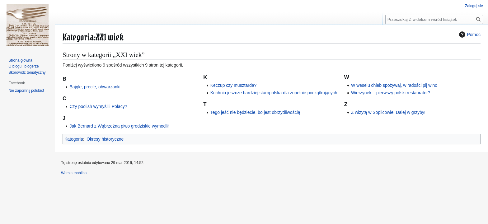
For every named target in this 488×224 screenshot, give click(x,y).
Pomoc (469, 34)
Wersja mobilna (74, 173)
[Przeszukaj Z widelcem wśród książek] (434, 19)
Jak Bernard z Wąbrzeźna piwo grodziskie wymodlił (118, 126)
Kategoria (73, 139)
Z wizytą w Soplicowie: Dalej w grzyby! (388, 112)
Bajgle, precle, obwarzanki (94, 86)
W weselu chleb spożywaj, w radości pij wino (394, 85)
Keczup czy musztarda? (233, 85)
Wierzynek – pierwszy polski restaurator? (390, 92)
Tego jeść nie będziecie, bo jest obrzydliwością (255, 112)
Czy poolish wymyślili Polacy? (98, 106)
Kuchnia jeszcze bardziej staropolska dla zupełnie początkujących (273, 92)
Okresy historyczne (105, 139)
